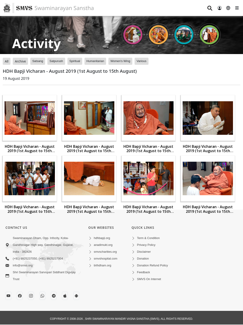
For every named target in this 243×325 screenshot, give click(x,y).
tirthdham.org (102, 265)
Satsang (37, 61)
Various (141, 61)
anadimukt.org (103, 245)
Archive (20, 61)
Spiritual (74, 61)
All (6, 61)
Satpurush (56, 61)
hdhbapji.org (102, 238)
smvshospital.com (105, 258)
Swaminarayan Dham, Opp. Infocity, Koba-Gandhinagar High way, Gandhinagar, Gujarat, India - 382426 (43, 244)
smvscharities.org (105, 251)
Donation (143, 258)
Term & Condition (148, 238)
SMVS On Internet (149, 279)
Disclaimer (144, 251)
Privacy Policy (146, 245)
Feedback (143, 272)
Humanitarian (95, 61)
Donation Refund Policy (152, 265)
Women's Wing (120, 61)
